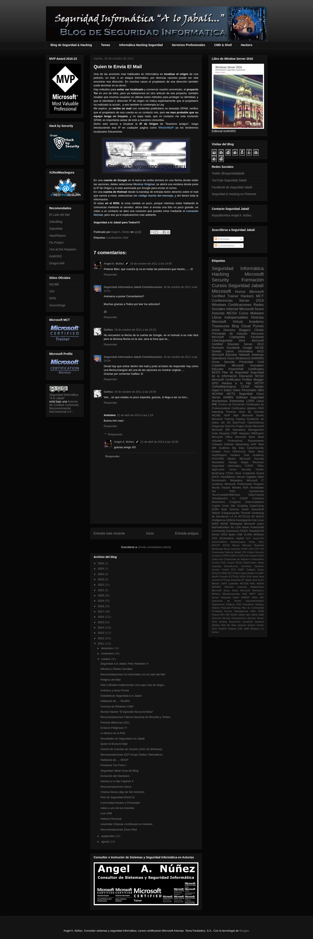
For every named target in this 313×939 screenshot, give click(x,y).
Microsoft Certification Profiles (232, 379)
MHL (252, 583)
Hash (243, 573)
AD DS (226, 422)
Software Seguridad (250, 397)
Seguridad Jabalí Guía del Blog (119, 770)
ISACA (260, 516)
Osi (214, 491)
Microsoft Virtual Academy (238, 322)
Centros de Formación (231, 404)
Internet (232, 309)
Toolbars (232, 628)
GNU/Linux (239, 451)
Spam (231, 534)
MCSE (259, 347)
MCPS (216, 372)
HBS (261, 390)
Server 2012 (254, 344)
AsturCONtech (219, 542)
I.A (231, 516)
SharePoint (234, 621)
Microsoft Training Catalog (228, 419)
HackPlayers (57, 235)
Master (232, 458)
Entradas (222, 239)
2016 (101, 616)
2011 (101, 643)
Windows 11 (257, 628)
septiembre (108, 836)
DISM (215, 509)
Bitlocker (246, 545)
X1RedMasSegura (224, 386)
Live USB (106, 813)
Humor (240, 292)
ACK (248, 538)
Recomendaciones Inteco (115, 786)
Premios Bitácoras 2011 (115, 722)
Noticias (257, 317)
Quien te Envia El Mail (113, 743)
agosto (105, 841)
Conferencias (222, 301)
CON (241, 555)
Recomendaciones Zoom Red (118, 829)
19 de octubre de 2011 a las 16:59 (135, 391)
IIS (252, 516)
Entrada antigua (186, 533)
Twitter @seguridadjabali (228, 173)
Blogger (258, 379)
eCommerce (226, 538)
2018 (101, 606)
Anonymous (220, 401)
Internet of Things (221, 580)
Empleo (216, 451)
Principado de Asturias (229, 333)
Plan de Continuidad (252, 608)
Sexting (223, 621)
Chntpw (253, 555)
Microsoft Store (245, 437)
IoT (242, 580)
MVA (242, 340)
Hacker (259, 386)
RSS (232, 491)
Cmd (260, 362)
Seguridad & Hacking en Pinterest (234, 194)
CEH (251, 549)
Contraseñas (257, 559)
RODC (244, 530)
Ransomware (256, 440)
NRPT (252, 594)
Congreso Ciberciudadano (246, 502)
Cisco (230, 358)
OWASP (245, 597)
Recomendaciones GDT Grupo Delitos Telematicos (131, 754)
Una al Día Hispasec (62, 249)
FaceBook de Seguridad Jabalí (232, 187)
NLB (244, 594)
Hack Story (256, 451)
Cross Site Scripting (235, 505)
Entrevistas (237, 401)
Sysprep (241, 625)
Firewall (245, 513)
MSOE (224, 523)
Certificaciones (239, 305)
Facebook (257, 337)
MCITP (259, 383)
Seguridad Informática (238, 268)
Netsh (236, 597)
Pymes (258, 326)
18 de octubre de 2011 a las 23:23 (135, 329)
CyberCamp (256, 505)
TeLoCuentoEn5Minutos (226, 494)
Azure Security (223, 362)
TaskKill (222, 628)
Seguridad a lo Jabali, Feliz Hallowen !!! (124, 663)
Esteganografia (231, 513)
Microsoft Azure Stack (225, 590)
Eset (227, 426)
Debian (216, 513)
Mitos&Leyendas (231, 594)
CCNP (244, 549)
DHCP (216, 476)
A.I (233, 498)
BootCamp (218, 473)
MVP (227, 415)
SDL (248, 614)
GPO (215, 383)
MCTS (231, 393)
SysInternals (256, 491)
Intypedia (235, 580)
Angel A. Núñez (121, 231)
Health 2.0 (252, 573)
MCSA (232, 313)
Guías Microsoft (254, 426)
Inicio (150, 533)
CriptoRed (218, 365)
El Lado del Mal (59, 214)
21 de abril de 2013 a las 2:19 (135, 415)
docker (215, 632)
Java (254, 580)
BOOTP (216, 545)
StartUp (216, 625)
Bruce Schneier (232, 549)
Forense (231, 411)
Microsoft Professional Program (244, 484)
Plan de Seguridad (235, 372)
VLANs (248, 534)
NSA (245, 487)
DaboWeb (55, 228)
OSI (51, 291)
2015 (101, 622)
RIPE (52, 298)
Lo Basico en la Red (112, 733)
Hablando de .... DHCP (114, 759)
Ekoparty (224, 433)
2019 (101, 600)
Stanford (259, 621)
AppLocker (218, 469)
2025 (101, 568)
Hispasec (244, 433)
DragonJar (218, 426)
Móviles (236, 487)
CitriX (261, 555)
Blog (235, 326)
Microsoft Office (222, 437)
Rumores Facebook (226, 347)
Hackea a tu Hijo (236, 383)
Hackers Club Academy (247, 455)
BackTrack (239, 422)
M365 (215, 523)
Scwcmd (216, 618)
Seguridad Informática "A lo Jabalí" (63, 396)
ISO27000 (218, 458)
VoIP (253, 444)
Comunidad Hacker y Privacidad (120, 802)
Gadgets (251, 569)
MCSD (259, 376)
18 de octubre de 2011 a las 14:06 (151, 263)
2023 (101, 579)
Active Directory (223, 330)
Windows (219, 305)
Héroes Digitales (247, 476)
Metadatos (236, 480)
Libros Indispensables (230, 317)
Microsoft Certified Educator (238, 342)
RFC (222, 614)
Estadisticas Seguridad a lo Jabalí (121, 695)
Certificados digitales (244, 408)
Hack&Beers (228, 476)
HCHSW (217, 393)
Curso (243, 313)
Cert (246, 555)
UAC (240, 628)
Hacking (220, 274)
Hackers (246, 45)
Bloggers (245, 330)
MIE (214, 404)
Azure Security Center (246, 469)
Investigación (244, 520)
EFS (233, 569)
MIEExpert (257, 433)
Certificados (256, 369)
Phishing (235, 608)
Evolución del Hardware (114, 776)
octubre (106, 659)
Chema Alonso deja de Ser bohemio (122, 792)
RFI (228, 614)
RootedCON (256, 530)
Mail (125, 237)
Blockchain (217, 549)
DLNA (239, 562)
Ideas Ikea (258, 576)
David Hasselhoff (253, 509)
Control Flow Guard (223, 562)
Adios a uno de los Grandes (117, 808)
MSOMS (216, 587)
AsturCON (258, 538)
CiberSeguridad (222, 340)
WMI (246, 628)
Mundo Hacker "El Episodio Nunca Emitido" (126, 711)
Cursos (219, 285)
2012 (101, 638)
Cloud (246, 326)
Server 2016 (251, 301)
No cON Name (240, 527)
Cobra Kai (217, 559)
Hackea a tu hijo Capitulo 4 (116, 781)
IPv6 (249, 576)
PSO (238, 604)
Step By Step (228, 625)
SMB (261, 614)
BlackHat (259, 545)
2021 (101, 590)
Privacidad (246, 362)
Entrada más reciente (109, 533)
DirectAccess (231, 566)
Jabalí (248, 580)
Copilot (216, 505)
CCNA (245, 386)
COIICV (233, 555)
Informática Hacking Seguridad (141, 45)
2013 (101, 632)
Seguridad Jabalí (246, 285)
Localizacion (114, 237)
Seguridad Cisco (251, 393)
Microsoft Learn (254, 523)
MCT (260, 296)
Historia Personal (110, 818)
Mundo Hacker (221, 487)
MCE (260, 351)
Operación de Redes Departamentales (238, 601)
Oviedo (216, 351)
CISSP (244, 498)
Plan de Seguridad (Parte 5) (117, 797)
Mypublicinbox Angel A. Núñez (232, 215)
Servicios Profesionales (188, 45)
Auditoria (224, 447)
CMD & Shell (223, 45)
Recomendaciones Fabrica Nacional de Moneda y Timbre (135, 717)
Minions (216, 594)
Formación (252, 279)
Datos (228, 390)
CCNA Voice (233, 473)
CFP (256, 549)
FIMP (234, 433)
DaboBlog (55, 221)
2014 (101, 627)
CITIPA (225, 555)
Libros (230, 351)
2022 (101, 584)
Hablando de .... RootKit (115, 701)
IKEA (243, 576)
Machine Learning (236, 587)
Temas (105, 45)
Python (215, 614)
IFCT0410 (234, 576)
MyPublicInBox (220, 527)
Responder (110, 274)
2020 (101, 595)
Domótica (246, 566)
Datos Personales (244, 390)
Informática (245, 351)
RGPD (234, 614)
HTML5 (236, 573)
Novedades (257, 487)
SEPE (254, 614)
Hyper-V (217, 390)
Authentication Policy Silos (247, 542)
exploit (240, 538)
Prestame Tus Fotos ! (113, 765)
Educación (246, 376)
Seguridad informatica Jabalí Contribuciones (133, 287)
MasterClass (257, 587)
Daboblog (217, 411)
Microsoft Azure (251, 309)
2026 (101, 563)
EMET (241, 569)
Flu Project (56, 242)
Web (261, 444)
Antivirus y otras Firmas (114, 690)
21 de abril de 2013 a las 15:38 (159, 441)
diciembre (107, 648)
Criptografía (237, 337)
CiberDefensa (255, 422)
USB (239, 534)
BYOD (226, 545)
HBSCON (226, 573)
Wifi (214, 447)
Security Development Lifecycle (239, 618)
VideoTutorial (256, 494)
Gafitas (108, 329)
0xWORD (55, 256)
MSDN (260, 583)
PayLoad (225, 608)
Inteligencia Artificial (223, 520)
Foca (227, 451)
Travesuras (220, 326)
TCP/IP (249, 465)
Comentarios (224, 245)
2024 (101, 574)
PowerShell (235, 369)
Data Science (230, 509)
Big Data (238, 447)
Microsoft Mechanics (252, 590)
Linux (260, 401)
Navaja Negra (238, 462)
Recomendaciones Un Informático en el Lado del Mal (132, 674)
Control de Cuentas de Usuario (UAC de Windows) (131, 749)
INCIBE (54, 284)
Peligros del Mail (110, 679)
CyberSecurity (255, 447)
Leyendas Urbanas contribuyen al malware (126, 824)
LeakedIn (233, 583)
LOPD (251, 401)
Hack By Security (251, 411)
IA (235, 516)
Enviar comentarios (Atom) (154, 547)
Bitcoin (236, 545)
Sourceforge (57, 305)
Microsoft (221, 291)
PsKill (261, 611)
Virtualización (220, 498)
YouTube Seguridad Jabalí (229, 180)
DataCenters (250, 562)
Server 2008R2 (223, 397)
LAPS (224, 583)
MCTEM (244, 583)
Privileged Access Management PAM (234, 611)
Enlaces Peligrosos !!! (113, 727)
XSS (214, 538)
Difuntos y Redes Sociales (116, 668)
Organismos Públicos (223, 604)
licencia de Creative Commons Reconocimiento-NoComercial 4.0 (64, 406)
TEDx (260, 465)
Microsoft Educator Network (231, 354)
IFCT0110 (244, 516)
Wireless (258, 534)
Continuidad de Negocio (236, 559)
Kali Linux (258, 520)
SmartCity (248, 621)
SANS (241, 614)
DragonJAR (57, 263)
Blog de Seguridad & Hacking (71, 45)
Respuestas (115, 434)
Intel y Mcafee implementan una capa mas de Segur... (133, 685)
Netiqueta (226, 597)
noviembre (108, 653)
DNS (261, 408)
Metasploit (236, 523)
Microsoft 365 (221, 429)
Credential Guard (253, 473)
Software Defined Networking (230, 444)
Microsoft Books (253, 415)
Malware (257, 313)
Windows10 (242, 358)
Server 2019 (219, 534)
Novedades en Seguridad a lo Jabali (122, 738)
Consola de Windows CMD (116, 706)
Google (247, 347)
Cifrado (259, 330)
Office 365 (258, 597)
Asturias (218, 313)
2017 (101, 611)
